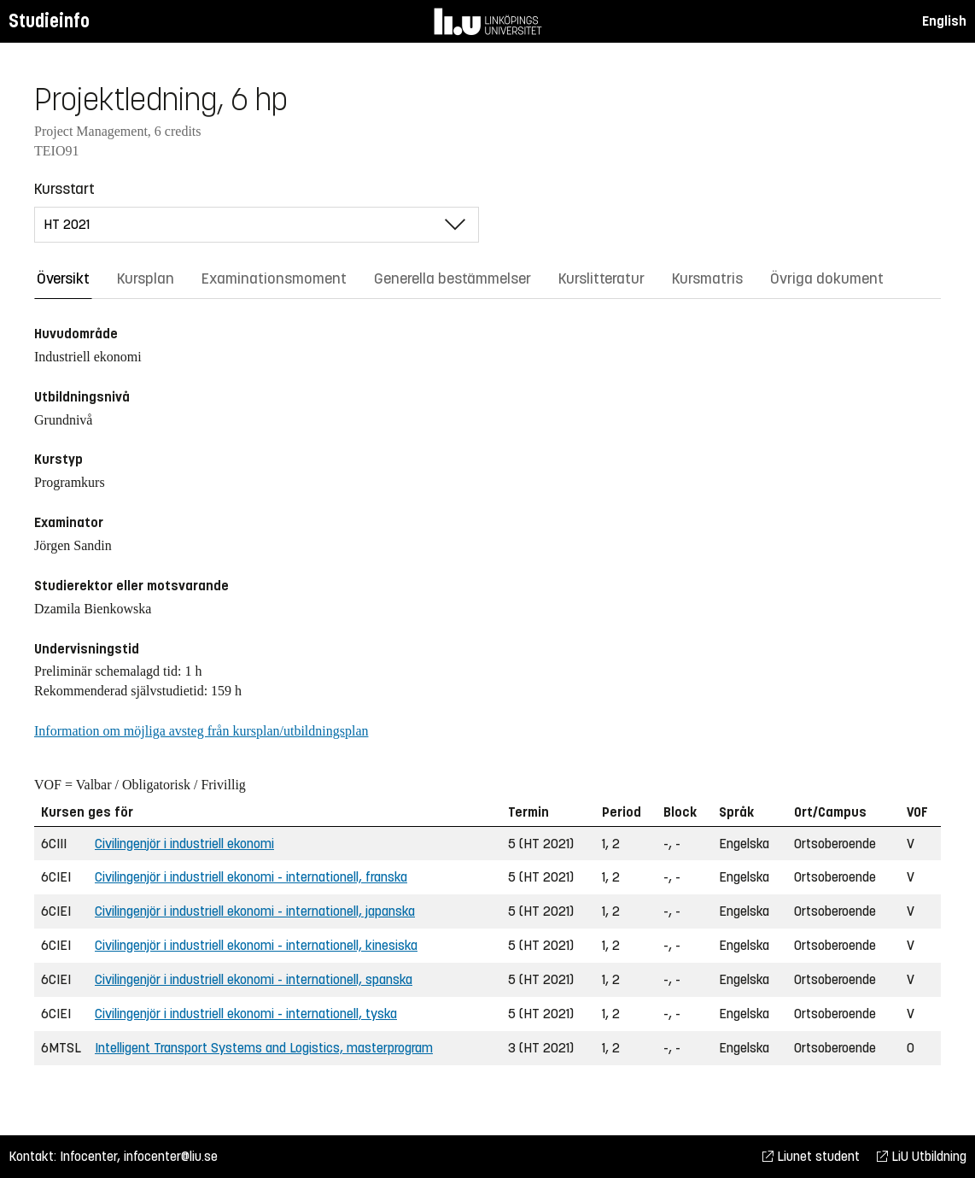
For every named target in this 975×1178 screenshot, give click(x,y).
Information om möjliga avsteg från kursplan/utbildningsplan (201, 731)
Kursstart (64, 188)
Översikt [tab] (63, 278)
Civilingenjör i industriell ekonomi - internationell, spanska (253, 979)
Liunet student (811, 1156)
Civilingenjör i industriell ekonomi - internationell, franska (251, 877)
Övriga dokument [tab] (827, 278)
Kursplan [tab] (145, 278)
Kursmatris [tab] (707, 278)
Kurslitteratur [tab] (601, 278)
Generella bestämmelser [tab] (452, 278)
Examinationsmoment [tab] (274, 278)
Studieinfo (49, 20)
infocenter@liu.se (171, 1156)
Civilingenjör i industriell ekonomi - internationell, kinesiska (256, 945)
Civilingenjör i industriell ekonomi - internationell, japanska (255, 911)
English (944, 21)
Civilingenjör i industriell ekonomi (184, 843)
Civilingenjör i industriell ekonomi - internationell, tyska (246, 1013)
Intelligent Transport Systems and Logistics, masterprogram (264, 1048)
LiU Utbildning (921, 1156)
